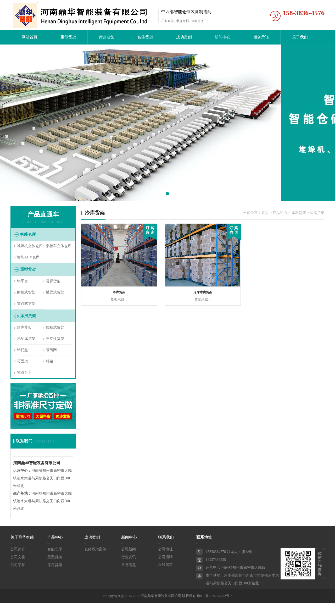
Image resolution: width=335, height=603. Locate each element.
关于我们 (300, 37)
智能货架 (145, 37)
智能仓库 (54, 549)
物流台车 (24, 372)
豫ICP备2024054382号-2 (214, 596)
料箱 (49, 361)
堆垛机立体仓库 (30, 246)
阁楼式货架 (26, 292)
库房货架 (107, 37)
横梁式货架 (55, 292)
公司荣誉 (17, 565)
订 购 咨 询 (150, 230)
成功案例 (184, 37)
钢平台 (22, 281)
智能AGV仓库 (28, 257)
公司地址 (165, 549)
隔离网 (51, 350)
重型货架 (68, 37)
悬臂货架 (53, 281)
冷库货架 (24, 327)
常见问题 (128, 565)
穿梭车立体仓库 (58, 246)
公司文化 (17, 557)
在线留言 (165, 565)
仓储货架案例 (95, 549)
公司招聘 (165, 557)
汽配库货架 (26, 339)
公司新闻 (128, 549)
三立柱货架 (55, 339)
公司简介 (17, 549)
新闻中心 (222, 37)
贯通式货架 (26, 304)
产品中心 (280, 213)
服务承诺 (261, 37)
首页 (265, 213)
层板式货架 (55, 327)
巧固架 (22, 361)
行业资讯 (128, 557)
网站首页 (29, 37)
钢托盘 (22, 350)
